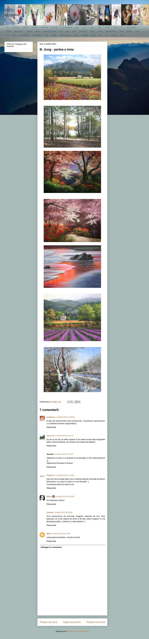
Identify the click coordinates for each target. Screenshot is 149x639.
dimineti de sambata (66, 27)
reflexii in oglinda (37, 35)
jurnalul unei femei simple (49, 31)
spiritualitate (85, 35)
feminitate (107, 27)
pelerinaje (129, 31)
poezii (13, 35)
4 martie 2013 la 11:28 (63, 454)
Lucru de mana (83, 31)
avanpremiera (15, 27)
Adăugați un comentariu (51, 547)
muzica (121, 31)
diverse (77, 27)
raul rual (50, 436)
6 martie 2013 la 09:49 (63, 512)
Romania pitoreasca (65, 35)
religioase (53, 35)
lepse (61, 31)
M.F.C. (92, 31)
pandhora (51, 417)
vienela (50, 512)
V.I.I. (107, 35)
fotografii (8, 31)
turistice (94, 35)
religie (46, 35)
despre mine (55, 27)
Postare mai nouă (48, 622)
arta (7, 27)
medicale (100, 31)
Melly (9, 9)
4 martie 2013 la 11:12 (64, 436)
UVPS (100, 35)
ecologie (92, 27)
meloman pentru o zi (111, 31)
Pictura (137, 31)
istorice (38, 31)
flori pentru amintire (131, 27)
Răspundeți (51, 427)
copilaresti (34, 27)
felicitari (100, 27)
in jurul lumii (29, 31)
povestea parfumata (24, 35)
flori (122, 27)
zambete (122, 35)
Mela (49, 533)
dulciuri (84, 27)
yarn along (114, 35)
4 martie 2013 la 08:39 (65, 417)
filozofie (116, 27)
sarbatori (76, 35)
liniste (67, 31)
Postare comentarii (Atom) (78, 631)
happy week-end (18, 31)
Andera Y (51, 475)
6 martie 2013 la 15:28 (61, 533)
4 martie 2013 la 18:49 (65, 496)
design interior (44, 27)
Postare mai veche (96, 622)
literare (74, 31)
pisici (7, 35)
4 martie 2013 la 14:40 (65, 475)
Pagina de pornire (72, 622)
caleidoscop (25, 27)
